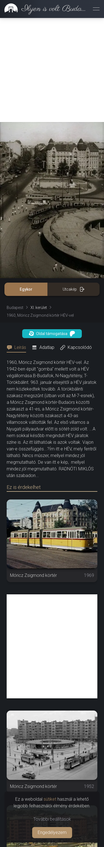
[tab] (18, 243)
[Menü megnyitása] (96, 9)
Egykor (26, 185)
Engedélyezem (52, 832)
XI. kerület (39, 203)
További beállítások (52, 819)
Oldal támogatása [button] (52, 229)
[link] (44, 9)
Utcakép (74, 185)
